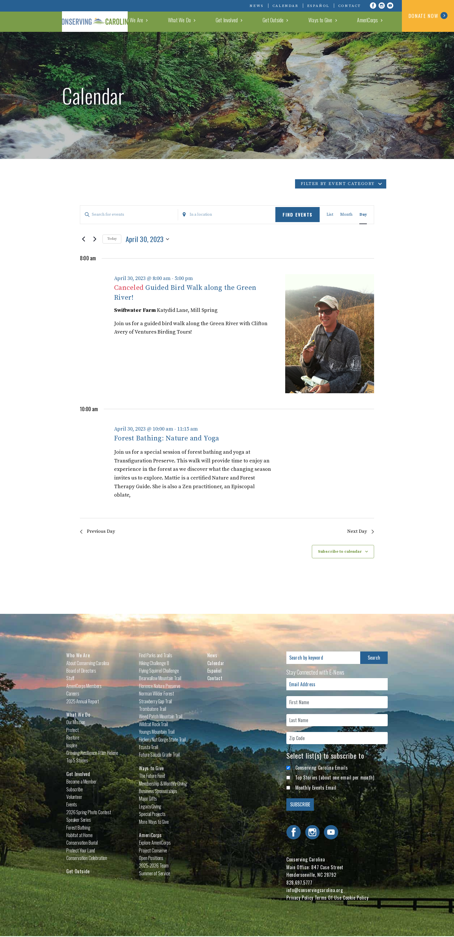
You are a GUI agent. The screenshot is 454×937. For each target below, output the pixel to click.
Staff (70, 679)
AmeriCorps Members (84, 686)
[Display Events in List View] (330, 215)
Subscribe (74, 789)
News (256, 5)
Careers (72, 694)
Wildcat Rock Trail (153, 724)
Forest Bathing (78, 828)
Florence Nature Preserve (159, 686)
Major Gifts (148, 799)
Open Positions (151, 858)
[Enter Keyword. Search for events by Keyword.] (129, 215)
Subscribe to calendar (340, 552)
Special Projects (152, 814)
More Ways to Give (154, 822)
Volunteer (74, 797)
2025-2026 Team (154, 866)
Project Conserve (153, 851)
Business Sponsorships (158, 791)
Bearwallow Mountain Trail (160, 679)
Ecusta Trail (148, 747)
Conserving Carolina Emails (321, 768)
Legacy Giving (150, 807)
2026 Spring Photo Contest (88, 812)
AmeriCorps (378, 21)
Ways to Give (344, 21)
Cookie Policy (355, 898)
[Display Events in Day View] (363, 215)
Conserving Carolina (105, 16)
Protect (72, 730)
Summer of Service (154, 873)
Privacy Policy (299, 898)
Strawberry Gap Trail (155, 701)
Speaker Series (78, 820)
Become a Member (81, 782)
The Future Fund (152, 776)
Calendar (285, 5)
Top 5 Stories (77, 761)
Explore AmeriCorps (155, 843)
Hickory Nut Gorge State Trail (162, 740)
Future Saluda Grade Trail (159, 755)
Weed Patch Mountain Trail (160, 717)
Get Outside (311, 21)
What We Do (245, 21)
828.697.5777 (299, 883)
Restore (72, 738)
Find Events (297, 214)
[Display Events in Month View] (346, 215)
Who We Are (211, 21)
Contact (349, 5)
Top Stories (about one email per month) (334, 778)
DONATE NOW (428, 15)
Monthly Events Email (315, 788)
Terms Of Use (328, 898)
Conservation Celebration (86, 858)
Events (71, 805)
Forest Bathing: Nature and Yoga (166, 438)
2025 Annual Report (82, 701)
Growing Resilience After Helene (92, 753)
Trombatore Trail (152, 709)
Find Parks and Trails (155, 655)
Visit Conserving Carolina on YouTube (390, 5)
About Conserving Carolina (87, 663)
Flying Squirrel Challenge (159, 671)
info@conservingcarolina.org (314, 890)
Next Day (360, 531)
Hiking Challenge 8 (154, 663)
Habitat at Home (79, 835)
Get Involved (278, 21)
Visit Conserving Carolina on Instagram (381, 5)
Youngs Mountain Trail (157, 732)
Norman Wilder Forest (156, 694)
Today (112, 239)
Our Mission (75, 723)
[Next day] (94, 239)
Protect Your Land (80, 851)
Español (318, 5)
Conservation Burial (82, 843)
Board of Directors (81, 671)
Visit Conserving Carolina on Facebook (373, 5)
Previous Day (99, 531)
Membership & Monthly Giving (163, 784)
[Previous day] (83, 239)
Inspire (71, 745)
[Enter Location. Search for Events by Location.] (227, 215)
